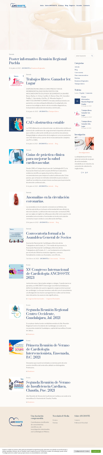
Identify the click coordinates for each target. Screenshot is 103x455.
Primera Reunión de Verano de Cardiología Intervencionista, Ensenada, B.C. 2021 (47, 351)
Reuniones (31, 334)
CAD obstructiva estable (45, 122)
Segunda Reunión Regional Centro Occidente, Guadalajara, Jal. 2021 (47, 314)
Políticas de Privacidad (81, 423)
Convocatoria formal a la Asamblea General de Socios (48, 235)
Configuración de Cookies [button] (82, 451)
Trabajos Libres (54, 111)
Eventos (55, 420)
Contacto (77, 420)
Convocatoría (54, 259)
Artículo (50, 144)
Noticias (62, 259)
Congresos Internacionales (36, 299)
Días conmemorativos (81, 75)
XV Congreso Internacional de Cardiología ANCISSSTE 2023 (48, 274)
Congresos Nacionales (53, 299)
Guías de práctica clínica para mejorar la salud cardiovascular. (45, 159)
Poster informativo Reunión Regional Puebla (38, 61)
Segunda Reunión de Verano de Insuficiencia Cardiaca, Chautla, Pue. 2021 (48, 386)
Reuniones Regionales (38, 68)
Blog (56, 144)
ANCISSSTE (26, 68)
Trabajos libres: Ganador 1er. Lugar (48, 81)
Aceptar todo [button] (96, 451)
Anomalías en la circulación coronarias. (47, 199)
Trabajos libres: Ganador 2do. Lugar (86, 123)
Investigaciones (84, 153)
